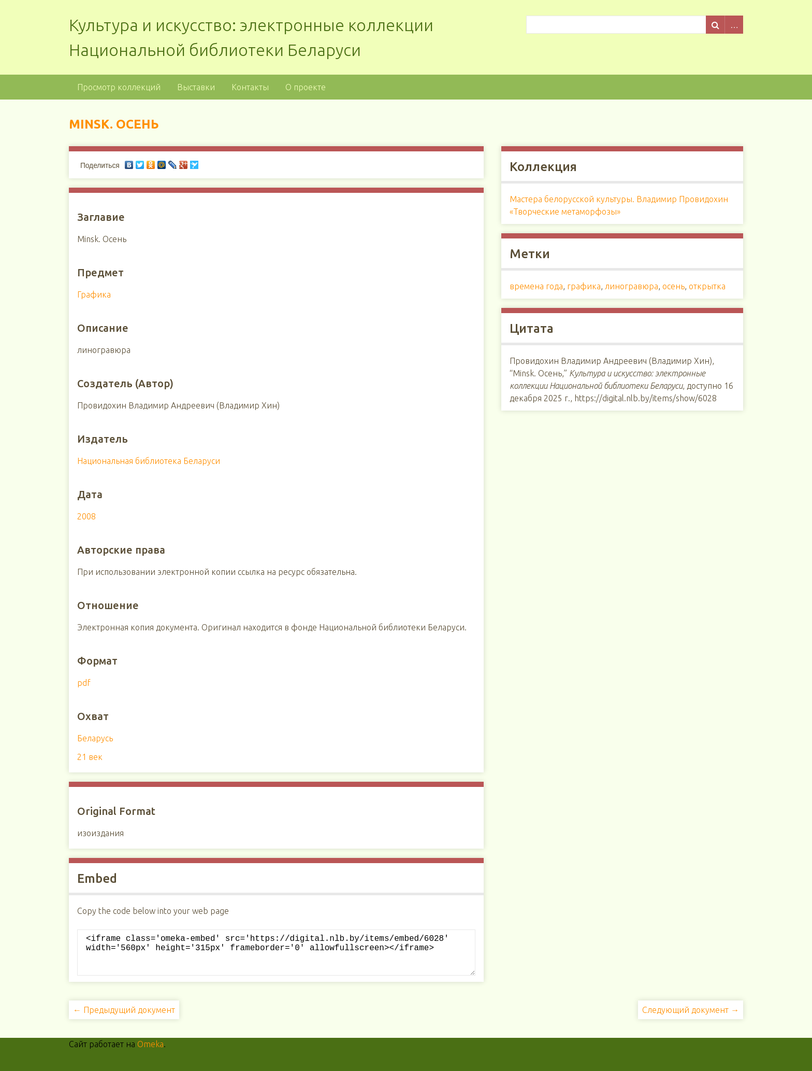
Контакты (250, 87)
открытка (707, 286)
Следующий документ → (690, 1018)
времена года (536, 286)
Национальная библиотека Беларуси (148, 461)
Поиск (715, 25)
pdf (84, 682)
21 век (90, 757)
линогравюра (631, 286)
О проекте (305, 87)
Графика (94, 294)
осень (673, 286)
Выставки (196, 87)
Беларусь (95, 738)
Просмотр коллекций (119, 87)
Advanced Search (733, 25)
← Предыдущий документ (124, 1018)
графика (584, 286)
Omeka (150, 1052)
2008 (86, 516)
